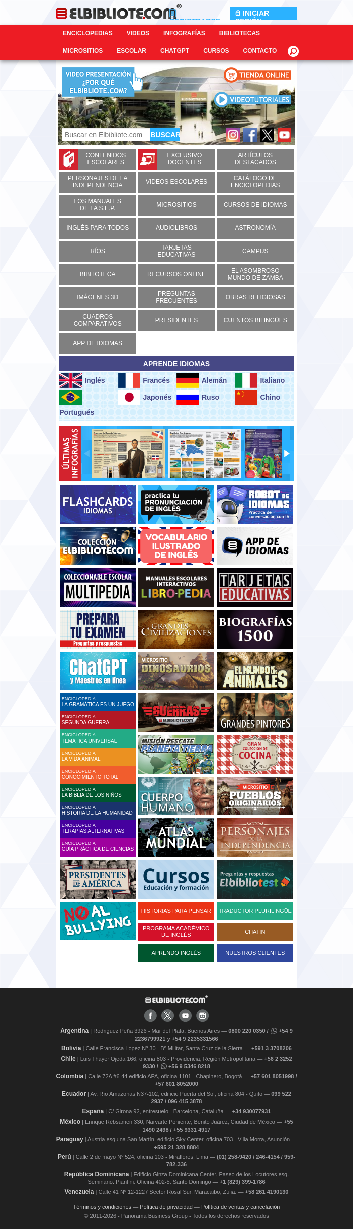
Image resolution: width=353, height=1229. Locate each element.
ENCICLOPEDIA (99, 701)
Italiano (260, 380)
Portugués (76, 403)
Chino (257, 397)
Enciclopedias (88, 33)
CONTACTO (260, 50)
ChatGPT (174, 50)
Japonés (145, 397)
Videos (138, 33)
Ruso (197, 397)
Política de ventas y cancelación (240, 1207)
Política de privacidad (166, 1207)
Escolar (131, 50)
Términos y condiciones (102, 1207)
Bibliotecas (239, 33)
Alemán (201, 380)
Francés (144, 380)
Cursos (216, 50)
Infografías (184, 33)
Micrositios (83, 50)
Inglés (82, 380)
